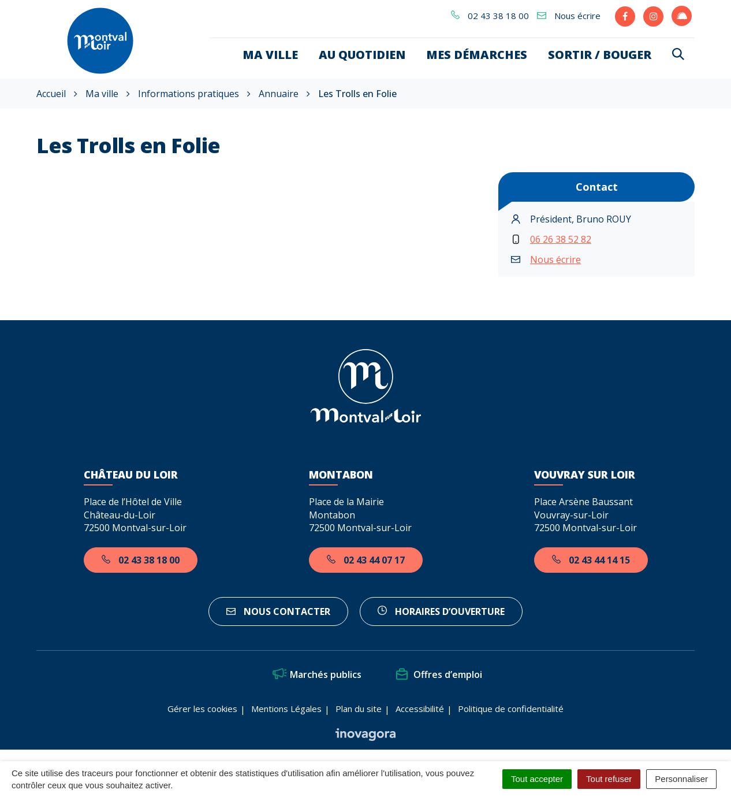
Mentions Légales (286, 708)
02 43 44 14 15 (591, 560)
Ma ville (270, 54)
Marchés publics (317, 674)
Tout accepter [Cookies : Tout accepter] (537, 779)
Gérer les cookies (202, 708)
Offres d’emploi (439, 674)
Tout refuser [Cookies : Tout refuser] (609, 779)
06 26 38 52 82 (560, 239)
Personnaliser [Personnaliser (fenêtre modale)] (681, 779)
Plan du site (358, 708)
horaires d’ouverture (441, 611)
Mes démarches (476, 54)
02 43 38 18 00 (141, 560)
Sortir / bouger (599, 54)
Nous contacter (278, 611)
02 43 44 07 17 (366, 560)
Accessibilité (420, 708)
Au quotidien (362, 54)
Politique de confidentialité (511, 708)
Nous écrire (555, 259)
